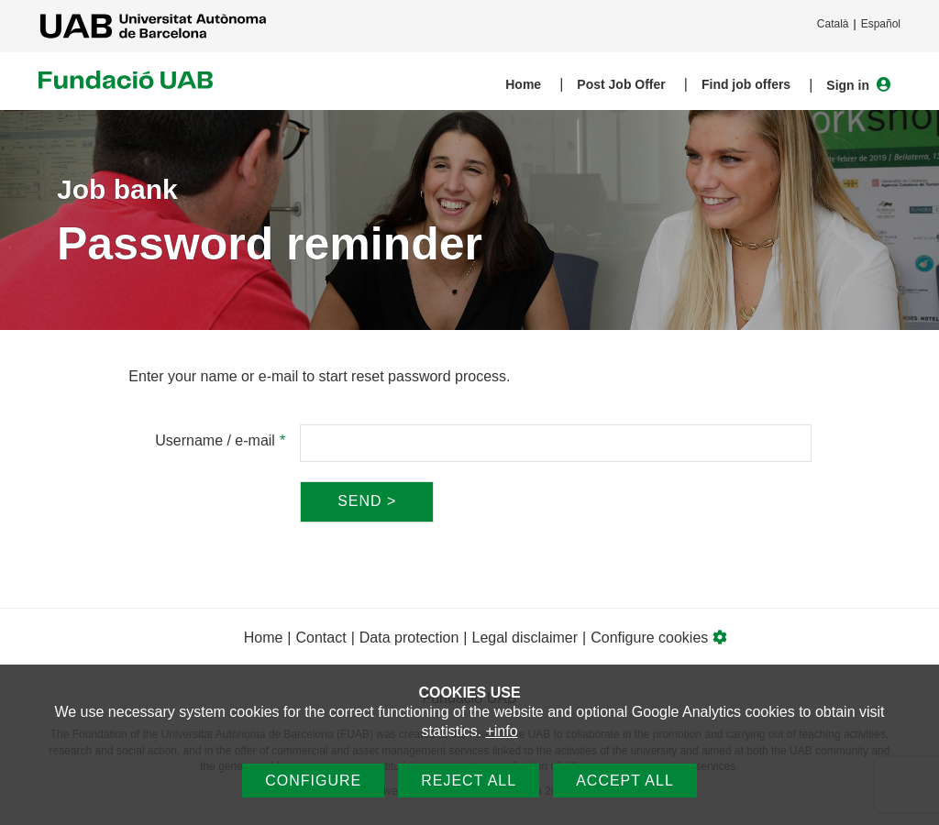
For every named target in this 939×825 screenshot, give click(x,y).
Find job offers (745, 84)
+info (501, 731)
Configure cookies (659, 637)
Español (880, 23)
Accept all (625, 780)
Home (523, 84)
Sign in (858, 85)
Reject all (468, 780)
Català (833, 23)
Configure (313, 780)
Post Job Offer (621, 84)
